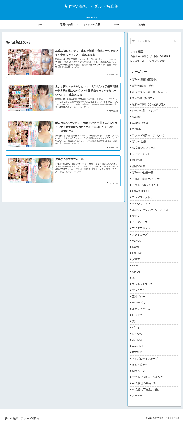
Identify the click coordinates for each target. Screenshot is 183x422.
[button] (175, 41)
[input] (154, 41)
